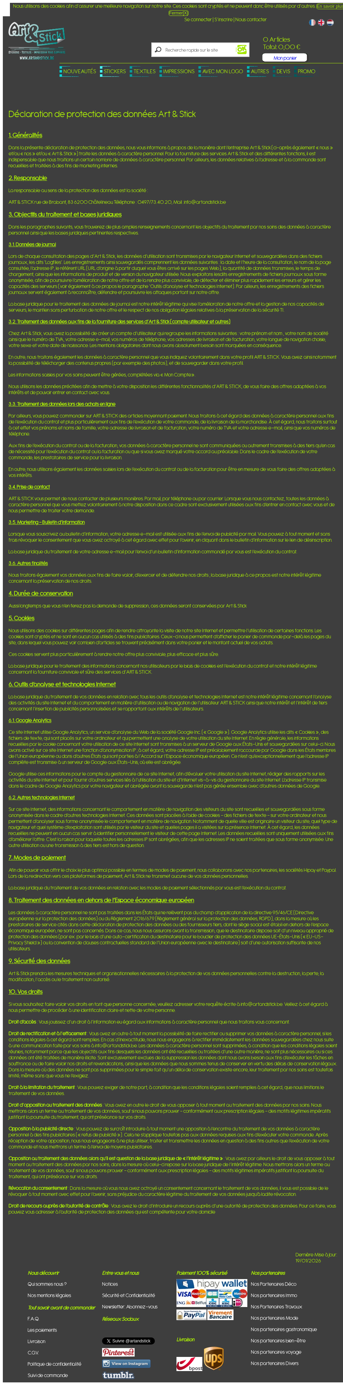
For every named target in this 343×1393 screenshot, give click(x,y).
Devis (283, 71)
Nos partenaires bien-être (278, 1340)
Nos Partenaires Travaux (276, 1306)
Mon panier (285, 58)
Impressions (179, 71)
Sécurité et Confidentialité (128, 1295)
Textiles (145, 71)
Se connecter (198, 19)
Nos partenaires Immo (274, 1295)
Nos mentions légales (49, 1295)
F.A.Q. (33, 1319)
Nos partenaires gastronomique (284, 1329)
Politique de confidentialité (54, 1364)
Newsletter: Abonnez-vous (130, 1306)
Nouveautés (79, 71)
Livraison (36, 1341)
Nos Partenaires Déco (274, 1284)
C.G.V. (33, 1352)
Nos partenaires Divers (275, 1363)
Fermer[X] (178, 13)
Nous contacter (251, 19)
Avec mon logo (222, 71)
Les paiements (42, 1330)
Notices (110, 1284)
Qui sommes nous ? (47, 1284)
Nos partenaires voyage (276, 1352)
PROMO (306, 71)
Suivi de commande (48, 1375)
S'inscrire (223, 19)
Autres (260, 71)
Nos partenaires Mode (274, 1318)
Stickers (115, 71)
